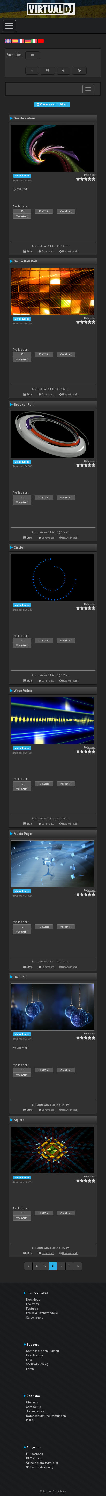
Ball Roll (20, 977)
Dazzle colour (24, 118)
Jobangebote (35, 1411)
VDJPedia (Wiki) (37, 1364)
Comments (48, 251)
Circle (18, 547)
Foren (30, 1369)
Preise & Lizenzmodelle (42, 1313)
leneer (91, 174)
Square (19, 1120)
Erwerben (32, 1304)
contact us (33, 1407)
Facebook (34, 1454)
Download (33, 1299)
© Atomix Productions (53, 1491)
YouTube (34, 1458)
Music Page (23, 834)
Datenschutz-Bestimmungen (46, 1416)
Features (32, 1308)
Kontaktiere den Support (42, 1351)
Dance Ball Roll (25, 261)
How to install (70, 251)
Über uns (32, 1402)
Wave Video (23, 691)
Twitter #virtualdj (39, 1467)
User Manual (35, 1355)
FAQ (29, 1360)
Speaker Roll (24, 404)
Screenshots (34, 1317)
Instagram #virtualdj (42, 1463)
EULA (30, 1420)
